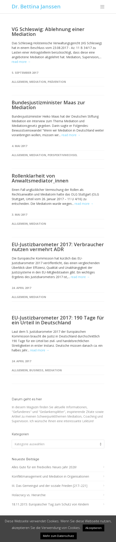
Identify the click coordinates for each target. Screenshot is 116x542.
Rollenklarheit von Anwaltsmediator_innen (40, 178)
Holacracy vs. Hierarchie (29, 495)
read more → (21, 62)
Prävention (57, 82)
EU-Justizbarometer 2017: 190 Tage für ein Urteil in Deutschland (58, 320)
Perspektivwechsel (62, 155)
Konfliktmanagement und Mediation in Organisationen (50, 476)
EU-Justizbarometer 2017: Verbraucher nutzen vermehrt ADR (58, 246)
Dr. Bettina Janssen (36, 6)
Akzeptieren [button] (93, 528)
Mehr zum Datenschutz (58, 536)
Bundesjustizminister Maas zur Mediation (48, 104)
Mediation (37, 82)
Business (36, 370)
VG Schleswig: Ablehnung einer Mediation (48, 31)
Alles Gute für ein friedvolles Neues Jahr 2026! (44, 467)
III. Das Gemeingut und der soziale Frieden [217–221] (49, 486)
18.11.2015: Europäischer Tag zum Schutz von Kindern (50, 504)
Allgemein (20, 82)
